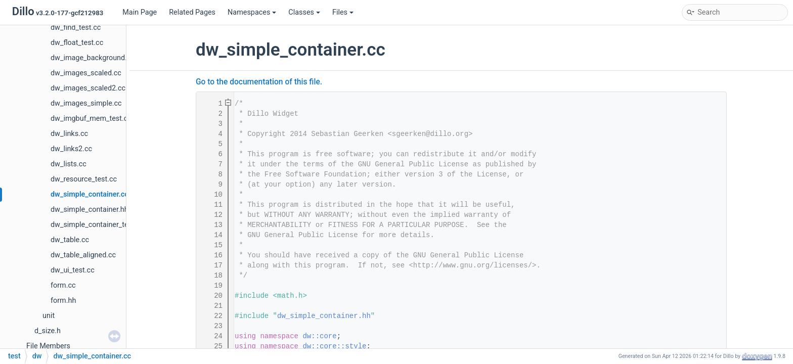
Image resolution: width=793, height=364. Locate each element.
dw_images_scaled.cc (86, 73)
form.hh (63, 300)
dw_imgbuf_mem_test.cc (91, 118)
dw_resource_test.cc (84, 179)
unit (48, 315)
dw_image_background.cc (93, 58)
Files (343, 12)
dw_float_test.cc (77, 42)
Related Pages (192, 12)
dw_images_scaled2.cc (88, 88)
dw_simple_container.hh (89, 209)
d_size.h (47, 331)
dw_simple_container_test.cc (97, 224)
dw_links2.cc (71, 149)
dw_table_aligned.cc (83, 255)
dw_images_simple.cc (86, 103)
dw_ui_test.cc (73, 270)
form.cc (63, 285)
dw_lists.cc (68, 164)
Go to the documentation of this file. (259, 81)
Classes (304, 12)
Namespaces (252, 12)
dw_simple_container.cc (89, 194)
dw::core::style (334, 346)
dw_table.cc (70, 240)
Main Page (139, 12)
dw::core (319, 336)
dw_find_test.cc (76, 27)
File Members (48, 346)
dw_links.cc (69, 133)
